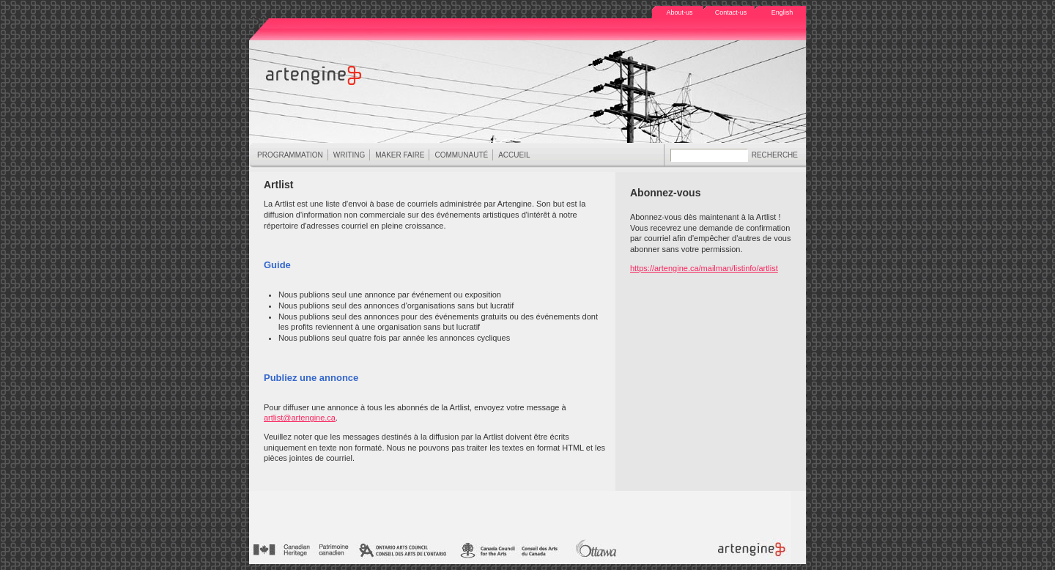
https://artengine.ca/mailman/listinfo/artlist (704, 268)
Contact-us (731, 12)
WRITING (349, 156)
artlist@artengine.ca (300, 417)
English (782, 12)
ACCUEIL (514, 155)
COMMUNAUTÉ (461, 156)
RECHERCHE (775, 155)
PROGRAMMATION (289, 156)
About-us (679, 12)
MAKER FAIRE (399, 156)
